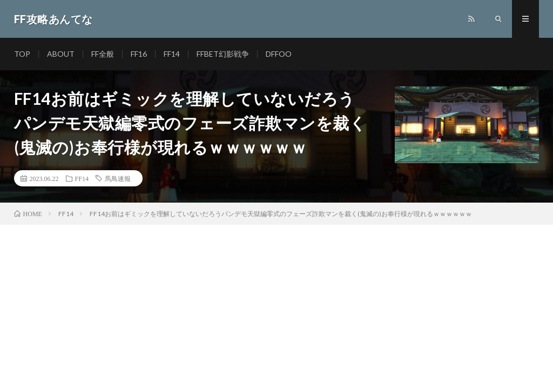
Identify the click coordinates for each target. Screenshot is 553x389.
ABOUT (61, 53)
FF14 (172, 53)
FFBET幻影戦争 (223, 53)
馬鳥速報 (118, 178)
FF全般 (102, 53)
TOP (22, 53)
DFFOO (279, 53)
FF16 (139, 53)
